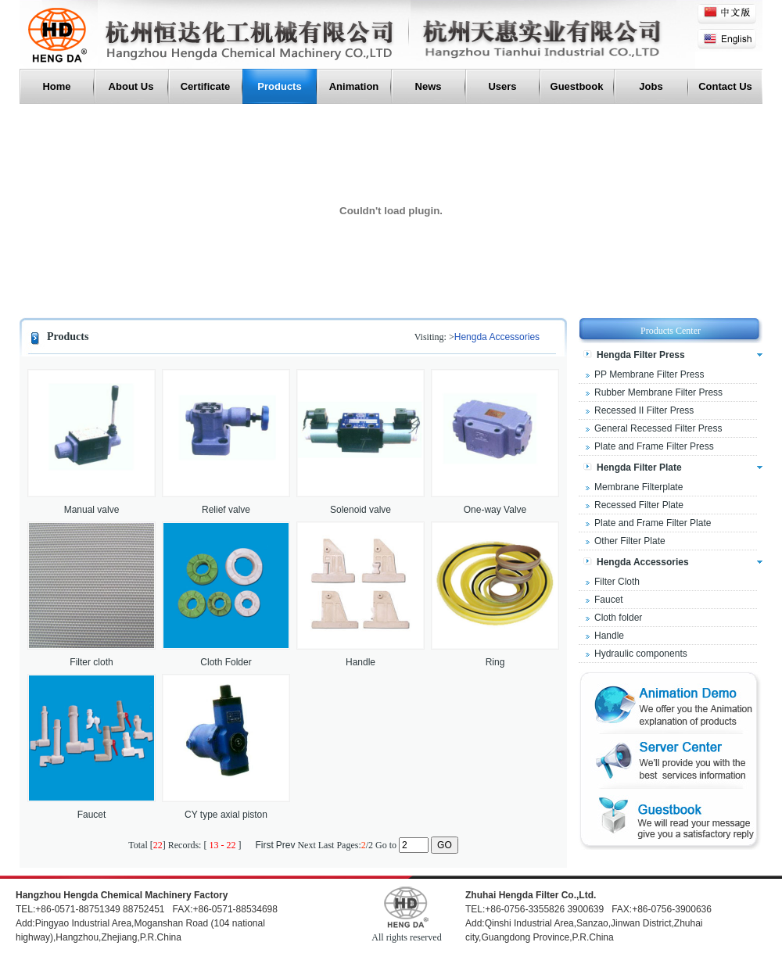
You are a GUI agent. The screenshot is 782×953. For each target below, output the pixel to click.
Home (56, 86)
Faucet (91, 814)
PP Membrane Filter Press (649, 374)
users (502, 86)
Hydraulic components (640, 653)
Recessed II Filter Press (644, 410)
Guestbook (577, 86)
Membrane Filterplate (638, 487)
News (428, 86)
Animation (354, 86)
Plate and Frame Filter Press (654, 446)
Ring (495, 662)
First (264, 845)
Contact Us (725, 86)
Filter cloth (91, 662)
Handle (360, 662)
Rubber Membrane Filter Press (658, 392)
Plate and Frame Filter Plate (652, 523)
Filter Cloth (617, 581)
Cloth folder (618, 617)
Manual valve (92, 509)
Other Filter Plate (629, 541)
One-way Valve (495, 509)
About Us (131, 86)
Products (279, 86)
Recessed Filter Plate (638, 505)
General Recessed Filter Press (658, 428)
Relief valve (226, 509)
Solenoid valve (360, 509)
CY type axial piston (226, 814)
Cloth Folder (225, 662)
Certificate (206, 86)
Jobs (650, 86)
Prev (286, 845)
